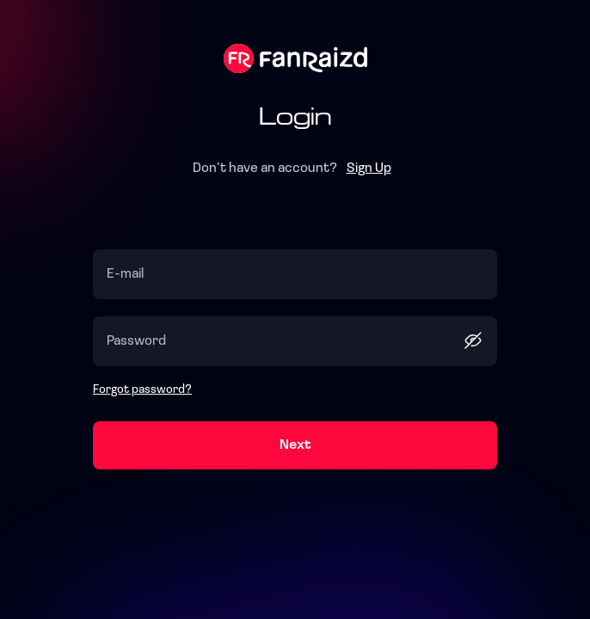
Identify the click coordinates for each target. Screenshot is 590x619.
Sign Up (369, 168)
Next (295, 445)
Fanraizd (295, 58)
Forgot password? (142, 389)
